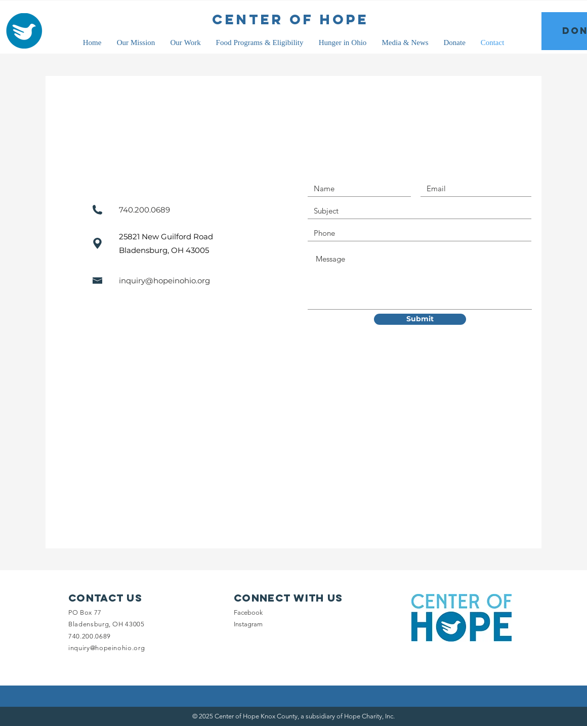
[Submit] (420, 319)
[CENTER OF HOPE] (290, 20)
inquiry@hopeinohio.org (164, 280)
